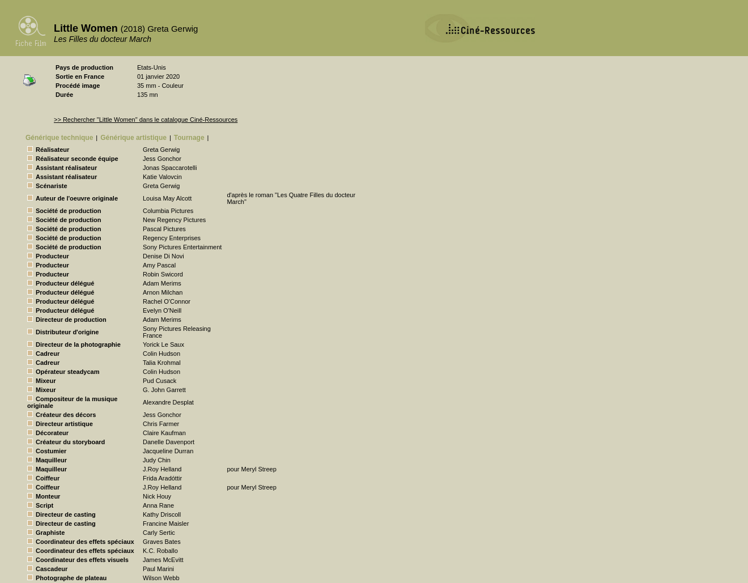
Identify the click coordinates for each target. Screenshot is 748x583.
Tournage (189, 138)
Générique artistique (133, 138)
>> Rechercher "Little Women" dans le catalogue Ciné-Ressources (145, 119)
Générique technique (59, 138)
